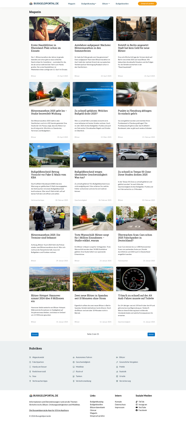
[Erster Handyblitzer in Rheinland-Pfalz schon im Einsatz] (49, 28)
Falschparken (38, 362)
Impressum (119, 407)
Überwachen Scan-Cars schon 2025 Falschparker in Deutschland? (135, 237)
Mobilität (80, 367)
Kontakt (118, 402)
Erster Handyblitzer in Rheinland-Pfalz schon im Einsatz (46, 47)
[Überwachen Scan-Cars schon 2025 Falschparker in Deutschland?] (136, 218)
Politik (122, 367)
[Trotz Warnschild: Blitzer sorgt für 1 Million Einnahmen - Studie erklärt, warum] (93, 218)
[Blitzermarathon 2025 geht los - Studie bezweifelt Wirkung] (49, 94)
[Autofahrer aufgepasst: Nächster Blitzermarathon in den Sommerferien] (93, 28)
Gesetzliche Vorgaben (128, 362)
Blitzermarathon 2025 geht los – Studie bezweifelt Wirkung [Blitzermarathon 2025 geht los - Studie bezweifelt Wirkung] (49, 112)
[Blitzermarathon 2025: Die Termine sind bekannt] (49, 218)
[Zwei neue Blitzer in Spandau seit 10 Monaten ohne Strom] (93, 279)
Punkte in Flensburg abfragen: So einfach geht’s (135, 112)
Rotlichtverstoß (39, 371)
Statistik (122, 371)
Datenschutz (120, 404)
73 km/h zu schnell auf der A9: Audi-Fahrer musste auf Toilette (136, 297)
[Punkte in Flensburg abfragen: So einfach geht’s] (136, 94)
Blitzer (105, 4)
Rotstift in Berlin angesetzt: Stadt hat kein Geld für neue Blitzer (133, 47)
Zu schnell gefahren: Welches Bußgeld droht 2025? (91, 112)
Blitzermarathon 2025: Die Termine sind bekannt (45, 236)
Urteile (122, 376)
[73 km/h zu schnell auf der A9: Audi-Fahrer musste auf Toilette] (136, 279)
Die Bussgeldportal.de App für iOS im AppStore (49, 410)
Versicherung (125, 381)
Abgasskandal (38, 357)
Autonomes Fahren (84, 357)
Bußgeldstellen (122, 4)
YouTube (142, 407)
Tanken (79, 376)
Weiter (151, 334)
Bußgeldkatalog (88, 4)
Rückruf (79, 371)
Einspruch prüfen (147, 4)
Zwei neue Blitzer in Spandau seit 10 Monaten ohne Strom (91, 297)
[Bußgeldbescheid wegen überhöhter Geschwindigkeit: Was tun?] (93, 155)
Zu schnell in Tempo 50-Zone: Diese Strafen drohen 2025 (134, 173)
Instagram (143, 404)
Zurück (34, 334)
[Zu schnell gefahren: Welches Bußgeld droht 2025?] (93, 94)
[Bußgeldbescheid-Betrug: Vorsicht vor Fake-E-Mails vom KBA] (49, 155)
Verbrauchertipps (39, 381)
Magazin (71, 4)
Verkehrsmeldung (83, 381)
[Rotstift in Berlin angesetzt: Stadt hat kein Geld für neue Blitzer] (136, 28)
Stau (34, 376)
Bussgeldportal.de (44, 3)
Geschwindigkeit (83, 362)
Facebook (143, 410)
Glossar (93, 410)
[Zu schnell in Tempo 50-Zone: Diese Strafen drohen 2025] (136, 155)
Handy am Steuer (39, 367)
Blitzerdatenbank (97, 407)
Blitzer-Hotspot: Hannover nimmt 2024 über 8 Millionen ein (47, 298)
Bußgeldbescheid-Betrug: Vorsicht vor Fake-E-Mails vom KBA (48, 174)
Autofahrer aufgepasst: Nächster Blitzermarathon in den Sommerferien (93, 47)
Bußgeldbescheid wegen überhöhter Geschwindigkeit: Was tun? (91, 174)
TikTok (141, 402)
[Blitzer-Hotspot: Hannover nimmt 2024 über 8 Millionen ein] (49, 279)
